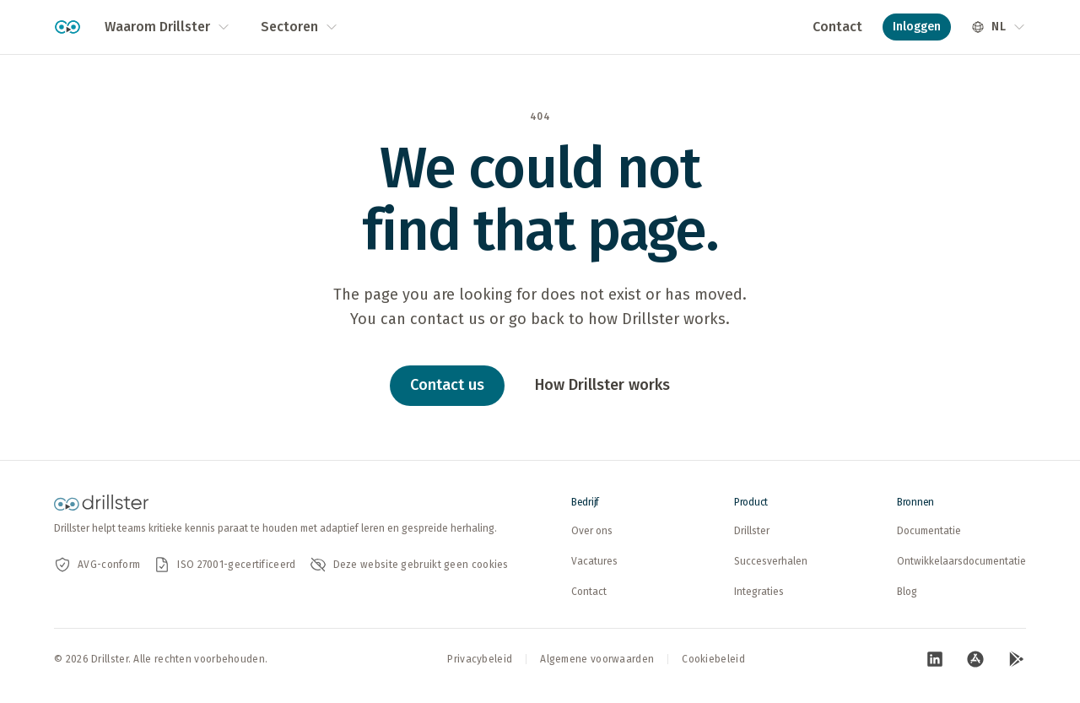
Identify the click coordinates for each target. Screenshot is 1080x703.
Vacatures (594, 561)
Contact (837, 27)
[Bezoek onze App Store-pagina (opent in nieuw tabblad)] (975, 659)
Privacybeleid (479, 659)
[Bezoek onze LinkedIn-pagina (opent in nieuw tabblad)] (935, 659)
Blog (907, 592)
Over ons (592, 531)
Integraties (759, 592)
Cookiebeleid (713, 659)
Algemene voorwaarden (597, 659)
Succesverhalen (770, 561)
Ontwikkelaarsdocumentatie (961, 561)
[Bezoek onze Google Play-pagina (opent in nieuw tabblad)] (1016, 659)
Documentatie (929, 531)
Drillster (752, 531)
